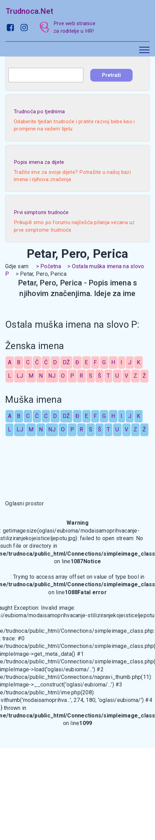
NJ (51, 375)
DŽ (66, 362)
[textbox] (45, 75)
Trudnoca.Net (29, 11)
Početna (50, 266)
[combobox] (46, 75)
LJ (20, 375)
